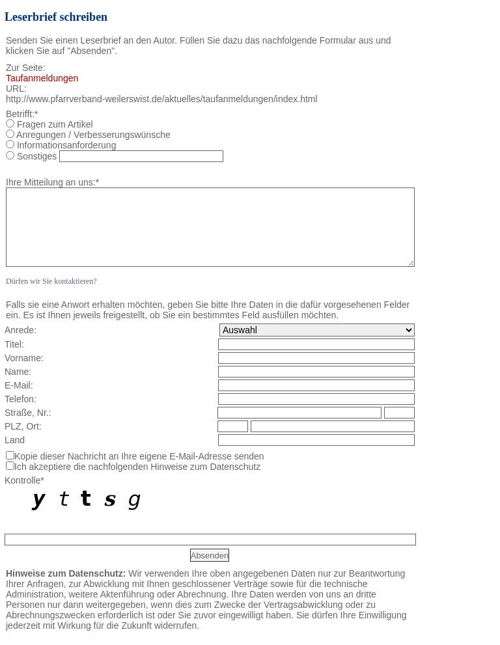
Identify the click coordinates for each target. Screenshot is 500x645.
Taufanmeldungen (42, 78)
